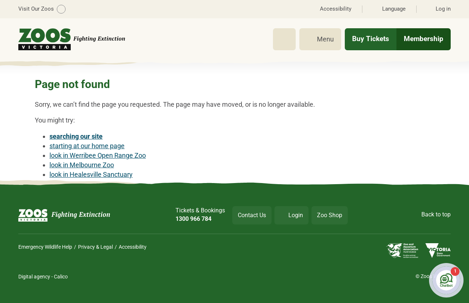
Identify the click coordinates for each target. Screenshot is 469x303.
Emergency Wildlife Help (45, 247)
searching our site (76, 136)
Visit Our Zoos (42, 9)
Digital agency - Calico (43, 277)
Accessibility (133, 247)
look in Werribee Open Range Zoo (97, 155)
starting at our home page (87, 146)
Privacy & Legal (95, 247)
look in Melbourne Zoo (81, 165)
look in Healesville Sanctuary (91, 174)
